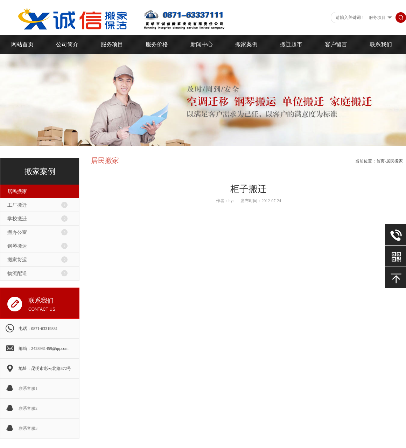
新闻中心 (201, 44)
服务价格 (157, 44)
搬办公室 (17, 232)
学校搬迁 (17, 218)
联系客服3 (28, 428)
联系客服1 (28, 388)
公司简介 (67, 44)
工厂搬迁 (17, 205)
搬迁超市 (291, 44)
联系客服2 (28, 408)
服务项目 (112, 44)
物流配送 (17, 273)
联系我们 (381, 44)
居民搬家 (17, 191)
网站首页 (22, 44)
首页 (380, 161)
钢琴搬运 (17, 246)
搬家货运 (17, 259)
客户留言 (336, 44)
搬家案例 (246, 44)
